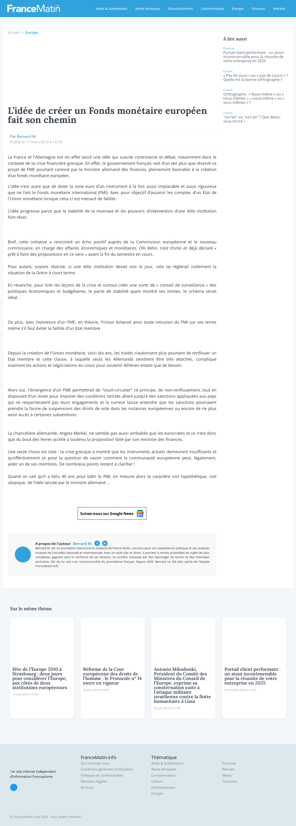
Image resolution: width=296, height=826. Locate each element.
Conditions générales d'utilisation (107, 769)
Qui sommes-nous (95, 763)
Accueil (14, 32)
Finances (258, 8)
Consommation (212, 8)
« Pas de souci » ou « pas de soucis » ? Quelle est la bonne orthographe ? (255, 77)
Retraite (279, 8)
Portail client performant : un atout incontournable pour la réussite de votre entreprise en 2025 (253, 56)
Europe (31, 32)
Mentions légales (94, 781)
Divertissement (163, 787)
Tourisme (229, 781)
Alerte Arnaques (147, 8)
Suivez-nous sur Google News (112, 513)
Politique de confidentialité (102, 775)
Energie (238, 8)
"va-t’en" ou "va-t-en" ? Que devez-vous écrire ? (252, 119)
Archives (87, 787)
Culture (157, 781)
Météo (227, 775)
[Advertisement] (112, 69)
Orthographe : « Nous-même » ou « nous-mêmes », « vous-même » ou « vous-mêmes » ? (254, 98)
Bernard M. (27, 136)
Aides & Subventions (111, 8)
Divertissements (180, 8)
